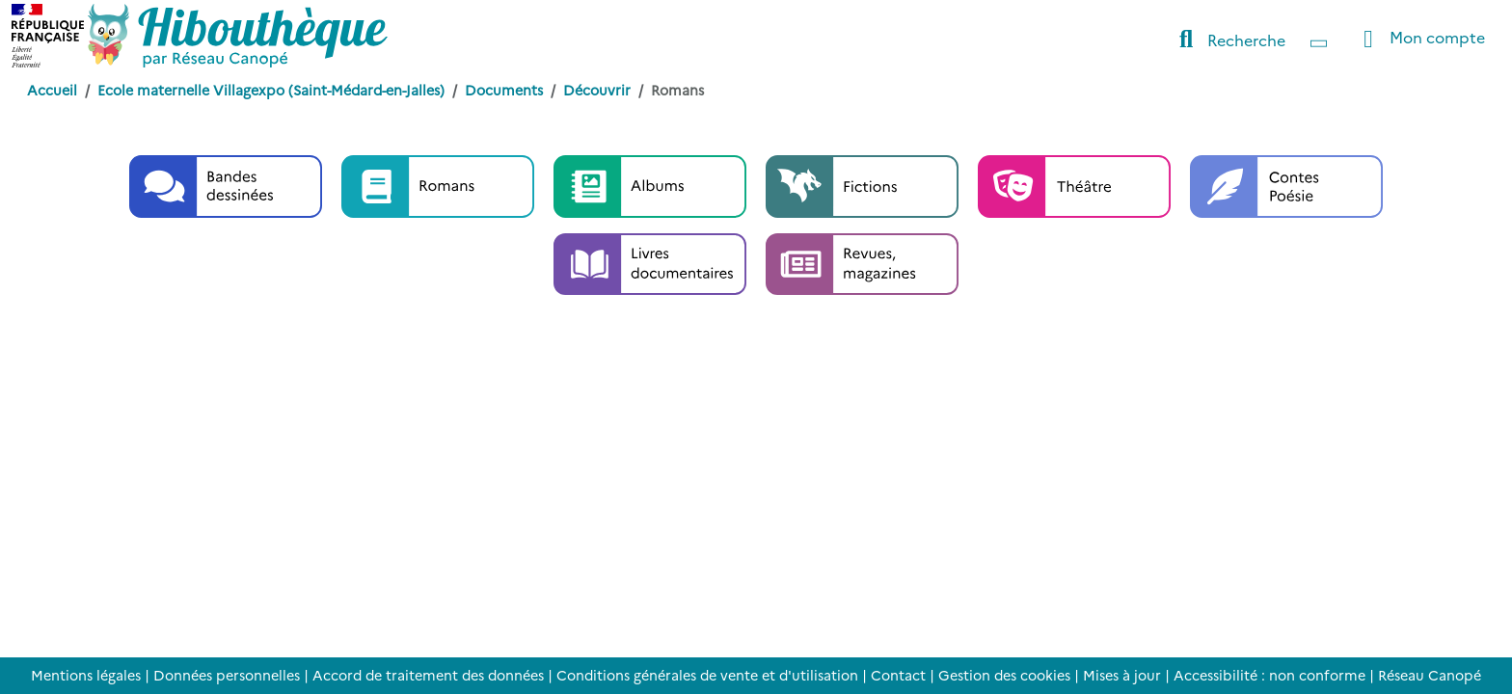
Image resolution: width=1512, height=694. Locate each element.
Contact (898, 674)
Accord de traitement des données (428, 674)
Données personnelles (226, 674)
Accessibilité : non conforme (1269, 674)
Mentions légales (86, 674)
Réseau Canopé (1429, 674)
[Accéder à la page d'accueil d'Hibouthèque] (238, 35)
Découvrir (597, 89)
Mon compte (1419, 39)
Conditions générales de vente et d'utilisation (707, 674)
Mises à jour (1122, 674)
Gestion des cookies (1004, 674)
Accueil (52, 89)
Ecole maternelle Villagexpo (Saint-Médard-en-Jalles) (271, 89)
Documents (504, 89)
